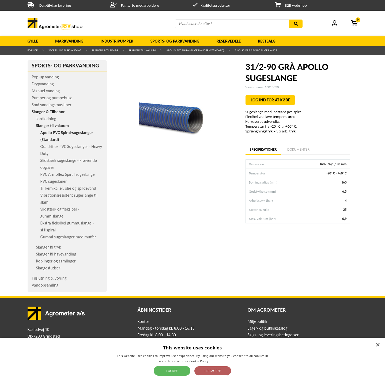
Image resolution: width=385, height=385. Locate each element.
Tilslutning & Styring (49, 278)
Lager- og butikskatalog (267, 328)
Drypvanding (43, 83)
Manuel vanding (46, 90)
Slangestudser (48, 267)
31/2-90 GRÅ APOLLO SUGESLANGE (256, 50)
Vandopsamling (45, 285)
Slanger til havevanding (56, 254)
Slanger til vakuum (142, 50)
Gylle (33, 41)
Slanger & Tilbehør (105, 50)
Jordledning (46, 118)
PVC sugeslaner (53, 181)
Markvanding (69, 41)
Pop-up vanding (45, 76)
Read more (218, 361)
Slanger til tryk (48, 247)
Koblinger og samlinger (56, 261)
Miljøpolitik (257, 321)
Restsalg (266, 41)
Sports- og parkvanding (174, 41)
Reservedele (229, 41)
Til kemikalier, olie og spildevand (68, 188)
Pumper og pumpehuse (52, 97)
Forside (33, 50)
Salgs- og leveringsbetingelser (273, 334)
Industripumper (116, 41)
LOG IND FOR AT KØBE (270, 99)
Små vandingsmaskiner (51, 104)
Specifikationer (263, 149)
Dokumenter (298, 149)
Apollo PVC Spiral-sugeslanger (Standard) (195, 50)
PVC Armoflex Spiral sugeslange (67, 174)
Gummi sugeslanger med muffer (68, 236)
